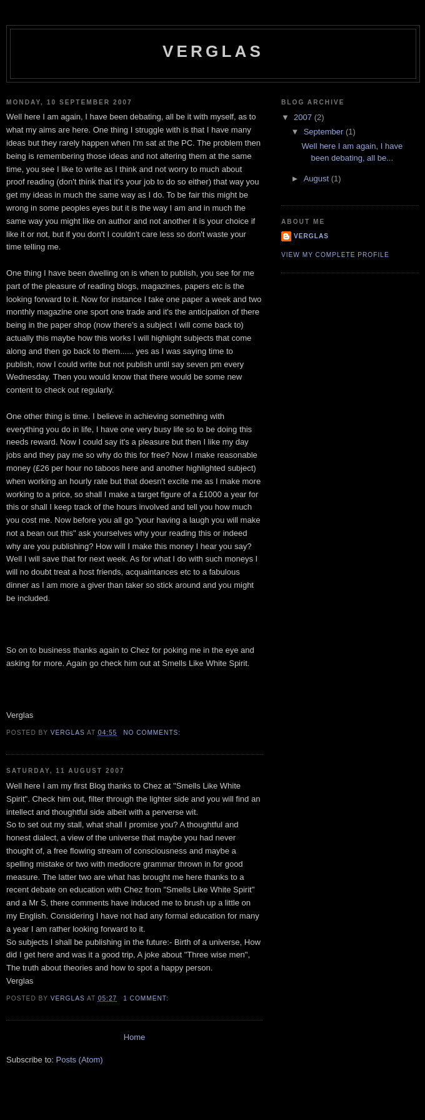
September (325, 131)
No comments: (153, 732)
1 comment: (147, 998)
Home (135, 1037)
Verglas (311, 236)
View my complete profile (335, 254)
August (317, 178)
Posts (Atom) (79, 1059)
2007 (304, 117)
